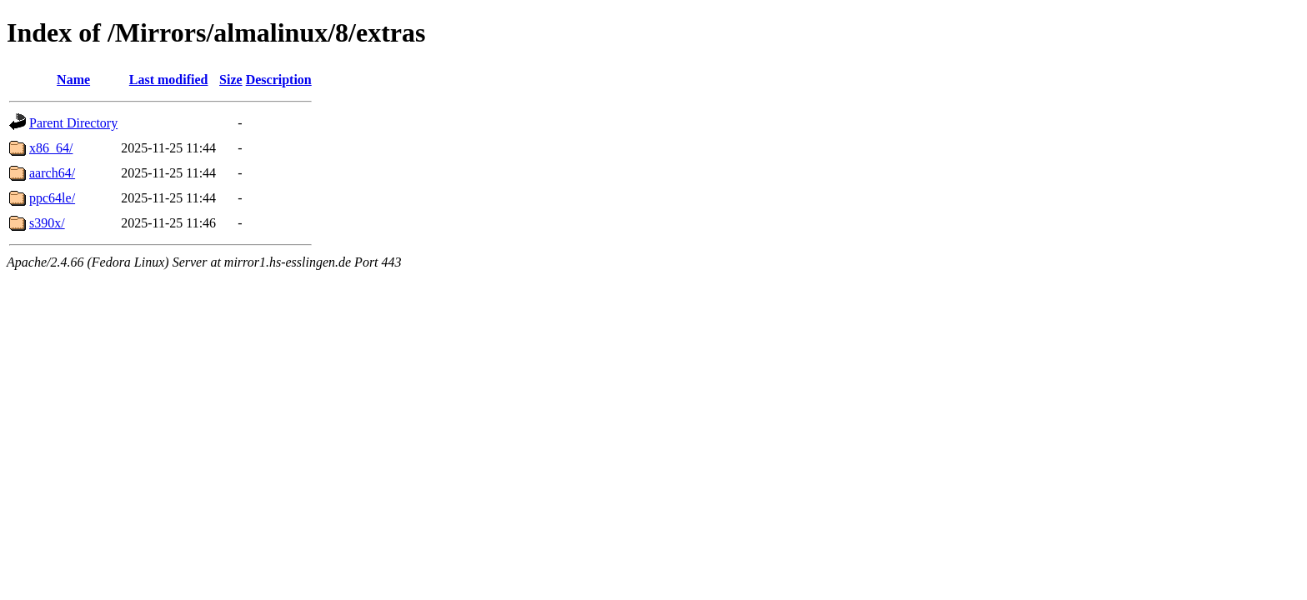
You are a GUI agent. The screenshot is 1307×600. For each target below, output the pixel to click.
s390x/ (47, 223)
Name (73, 79)
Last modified (168, 79)
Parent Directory (73, 123)
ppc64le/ (52, 198)
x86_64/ (51, 148)
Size (231, 79)
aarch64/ (52, 173)
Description (279, 79)
